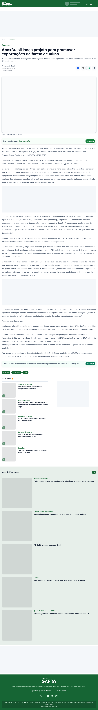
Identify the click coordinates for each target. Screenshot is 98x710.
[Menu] (91, 3)
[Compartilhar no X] (83, 68)
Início (4, 40)
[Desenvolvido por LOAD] (54, 706)
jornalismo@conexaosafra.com (41, 691)
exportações (16, 372)
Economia (11, 40)
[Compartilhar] (94, 68)
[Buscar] (87, 3)
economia (6, 372)
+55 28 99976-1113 (60, 691)
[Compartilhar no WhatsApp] (88, 68)
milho (25, 372)
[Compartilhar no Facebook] (78, 68)
